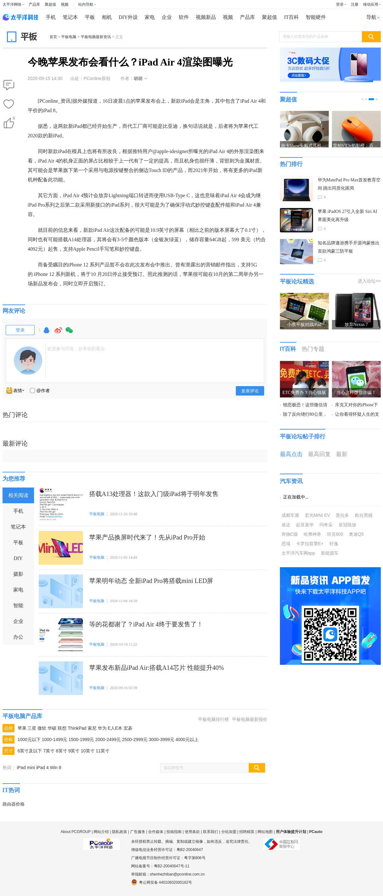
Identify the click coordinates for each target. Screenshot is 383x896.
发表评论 (250, 390)
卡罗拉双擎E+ (310, 543)
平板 (90, 17)
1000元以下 (29, 739)
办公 (18, 637)
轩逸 (333, 543)
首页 (53, 37)
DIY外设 (128, 17)
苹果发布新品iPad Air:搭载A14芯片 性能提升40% (156, 667)
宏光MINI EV (317, 515)
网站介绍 (101, 832)
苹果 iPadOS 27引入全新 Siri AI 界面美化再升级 (347, 215)
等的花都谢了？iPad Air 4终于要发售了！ (146, 624)
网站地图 (265, 832)
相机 (107, 17)
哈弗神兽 (312, 534)
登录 (340, 4)
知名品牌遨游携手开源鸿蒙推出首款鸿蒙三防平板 (349, 247)
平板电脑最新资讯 (96, 37)
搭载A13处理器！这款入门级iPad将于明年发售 (153, 493)
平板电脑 (68, 37)
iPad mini (26, 767)
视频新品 (206, 17)
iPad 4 (42, 767)
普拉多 (342, 515)
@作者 (43, 390)
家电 (150, 17)
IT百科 (291, 17)
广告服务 (137, 832)
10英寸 (88, 750)
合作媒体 (155, 832)
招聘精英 (246, 832)
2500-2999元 (135, 739)
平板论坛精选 (297, 281)
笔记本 (70, 17)
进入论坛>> (369, 280)
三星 (31, 728)
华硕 (52, 728)
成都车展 (290, 515)
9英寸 (74, 750)
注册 (354, 4)
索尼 (92, 728)
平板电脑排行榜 (213, 719)
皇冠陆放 (347, 524)
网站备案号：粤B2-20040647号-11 (160, 866)
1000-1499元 (54, 739)
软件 (184, 17)
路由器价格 (14, 804)
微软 (42, 728)
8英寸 (61, 750)
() (13, 119)
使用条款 (192, 832)
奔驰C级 (289, 534)
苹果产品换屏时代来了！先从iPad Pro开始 (147, 537)
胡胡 (138, 78)
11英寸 (103, 750)
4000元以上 (187, 739)
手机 (51, 17)
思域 (285, 543)
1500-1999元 (81, 739)
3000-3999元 (161, 739)
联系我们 (210, 832)
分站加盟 (228, 832)
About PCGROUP (75, 832)
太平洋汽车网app (298, 553)
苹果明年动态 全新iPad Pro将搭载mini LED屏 (151, 580)
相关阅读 (18, 495)
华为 (102, 728)
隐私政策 (119, 832)
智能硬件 (316, 17)
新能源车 (330, 553)
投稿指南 (174, 832)
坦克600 (335, 534)
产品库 (34, 4)
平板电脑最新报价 (249, 719)
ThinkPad (77, 728)
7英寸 (49, 750)
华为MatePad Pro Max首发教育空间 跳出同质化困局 (349, 184)
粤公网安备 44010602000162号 (161, 882)
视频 (64, 4)
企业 (167, 17)
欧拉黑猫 (364, 515)
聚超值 (50, 4)
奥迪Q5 (356, 534)
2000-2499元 (108, 739)
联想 (62, 728)
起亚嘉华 (305, 524)
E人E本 (115, 728)
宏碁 (128, 728)
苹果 (22, 728)
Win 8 (55, 767)
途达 (285, 524)
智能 (18, 605)
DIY (18, 558)
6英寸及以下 (30, 750)
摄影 (18, 574)
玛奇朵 (326, 524)
